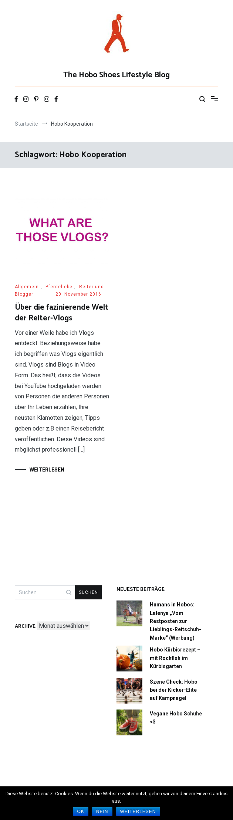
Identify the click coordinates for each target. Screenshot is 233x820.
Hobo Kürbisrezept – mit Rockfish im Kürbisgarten (175, 658)
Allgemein (27, 286)
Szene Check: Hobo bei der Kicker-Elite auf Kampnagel (173, 690)
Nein (102, 811)
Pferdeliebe (58, 286)
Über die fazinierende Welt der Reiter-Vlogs (61, 312)
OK (80, 811)
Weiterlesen (47, 470)
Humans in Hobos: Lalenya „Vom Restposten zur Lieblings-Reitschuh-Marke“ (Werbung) (175, 621)
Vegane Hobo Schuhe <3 (176, 718)
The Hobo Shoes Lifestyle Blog (116, 75)
